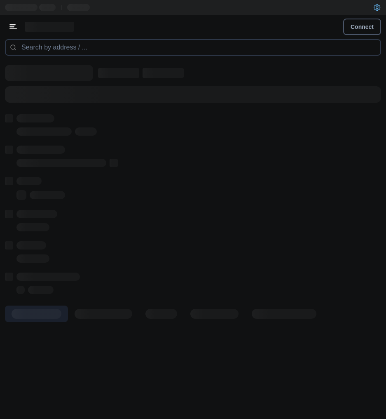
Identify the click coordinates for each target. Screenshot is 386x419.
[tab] (36, 314)
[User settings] (377, 7)
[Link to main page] (49, 27)
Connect (362, 27)
